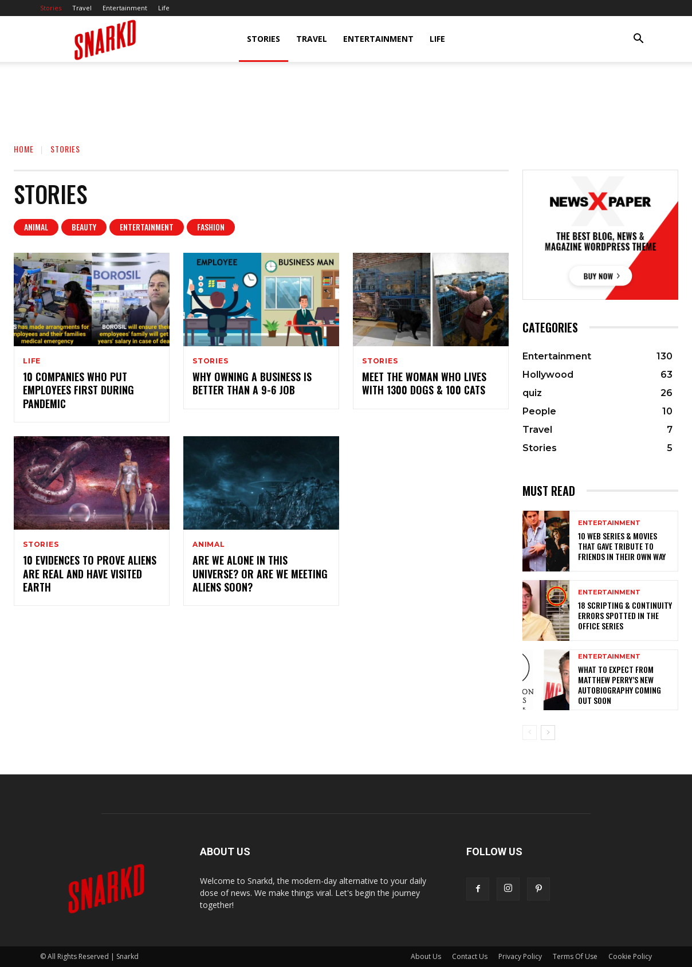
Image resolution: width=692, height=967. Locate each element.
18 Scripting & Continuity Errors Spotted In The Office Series (625, 615)
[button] (638, 39)
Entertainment (125, 7)
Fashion (211, 227)
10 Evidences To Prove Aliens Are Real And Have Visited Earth (89, 573)
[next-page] (548, 732)
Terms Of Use (575, 956)
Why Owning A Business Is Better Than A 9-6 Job (252, 383)
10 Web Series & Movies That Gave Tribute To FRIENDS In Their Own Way (622, 546)
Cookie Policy (630, 956)
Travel (82, 7)
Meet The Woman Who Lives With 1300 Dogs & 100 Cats (424, 383)
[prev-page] (529, 732)
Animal (36, 227)
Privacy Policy (520, 956)
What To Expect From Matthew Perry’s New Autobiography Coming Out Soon (619, 685)
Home (24, 149)
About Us (426, 956)
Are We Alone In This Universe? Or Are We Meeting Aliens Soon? (260, 573)
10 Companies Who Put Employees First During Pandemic (78, 390)
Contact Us (469, 956)
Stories (50, 7)
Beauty (84, 227)
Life (164, 7)
